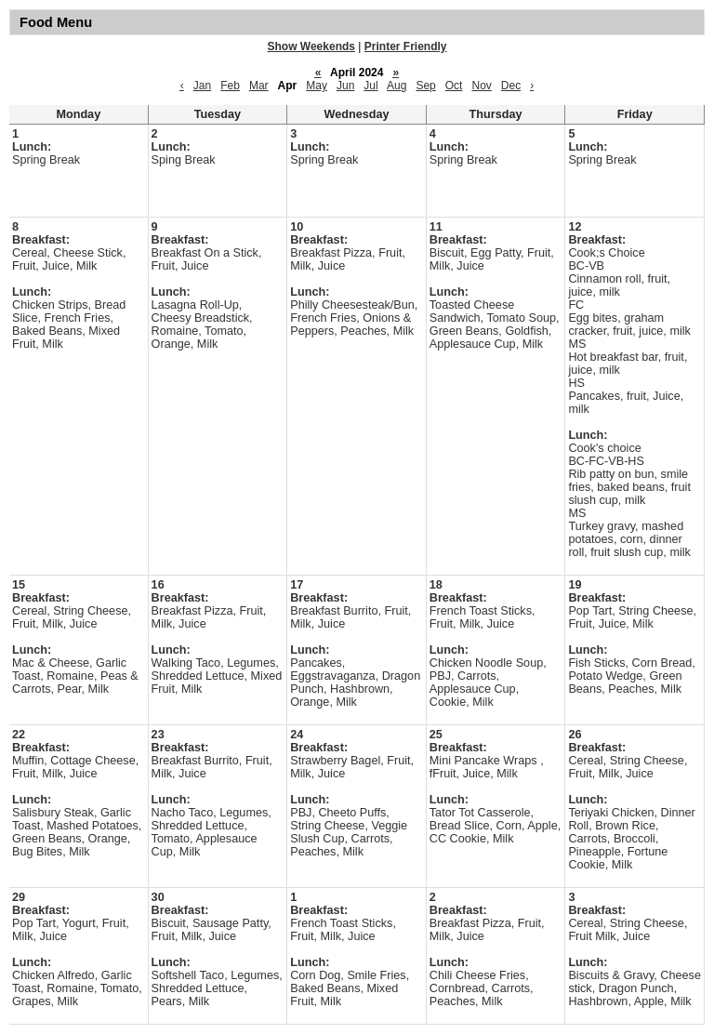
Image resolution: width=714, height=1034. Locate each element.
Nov (481, 85)
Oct (454, 85)
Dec (511, 85)
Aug (396, 85)
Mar (259, 85)
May (316, 85)
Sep (425, 85)
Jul (370, 85)
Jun (345, 85)
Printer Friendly (405, 46)
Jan (202, 85)
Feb (230, 85)
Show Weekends (311, 46)
